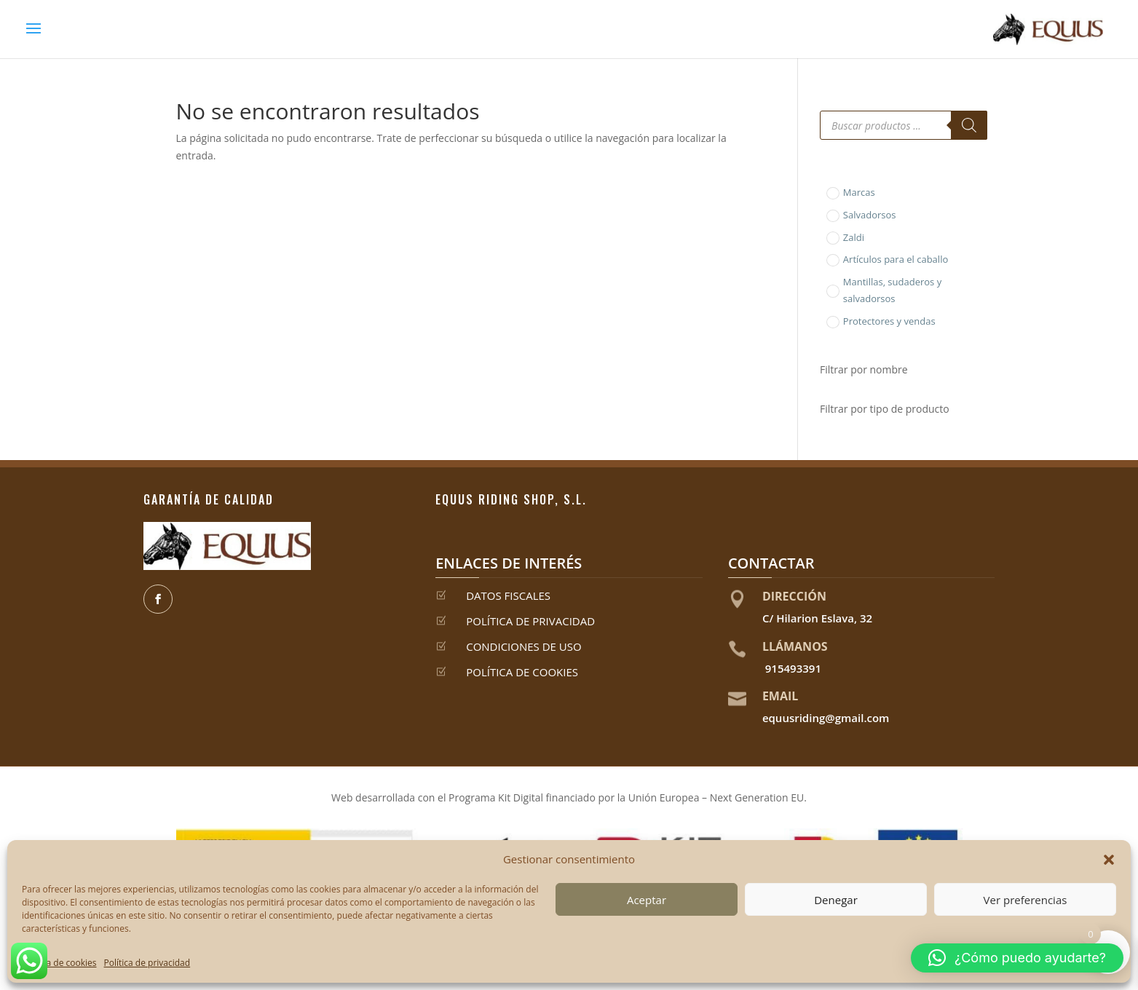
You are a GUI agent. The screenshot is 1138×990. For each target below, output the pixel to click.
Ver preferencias (1025, 899)
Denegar (836, 899)
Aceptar (646, 899)
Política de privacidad (147, 963)
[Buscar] (969, 125)
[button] (1109, 859)
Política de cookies (59, 963)
